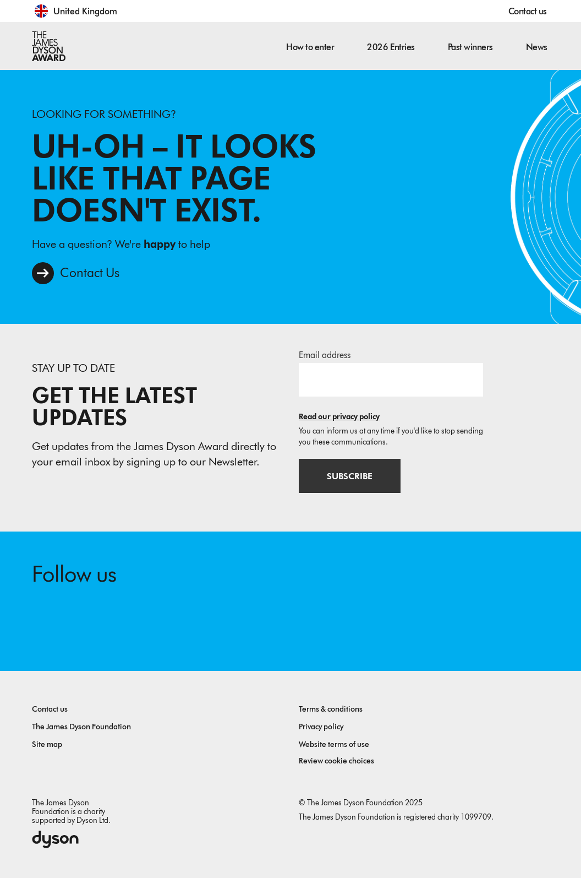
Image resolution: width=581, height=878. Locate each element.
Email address (324, 355)
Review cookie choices (336, 761)
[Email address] (391, 379)
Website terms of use (334, 744)
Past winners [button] (470, 47)
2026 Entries (390, 47)
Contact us (527, 11)
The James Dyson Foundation (81, 726)
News (536, 47)
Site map (47, 744)
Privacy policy (321, 726)
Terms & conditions (331, 709)
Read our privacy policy (339, 416)
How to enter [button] (310, 47)
